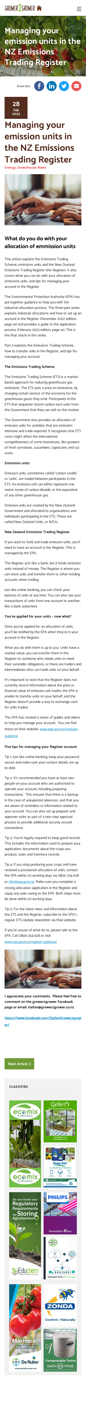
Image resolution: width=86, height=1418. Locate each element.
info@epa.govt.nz (21, 881)
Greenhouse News (31, 167)
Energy (10, 167)
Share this (23, 86)
